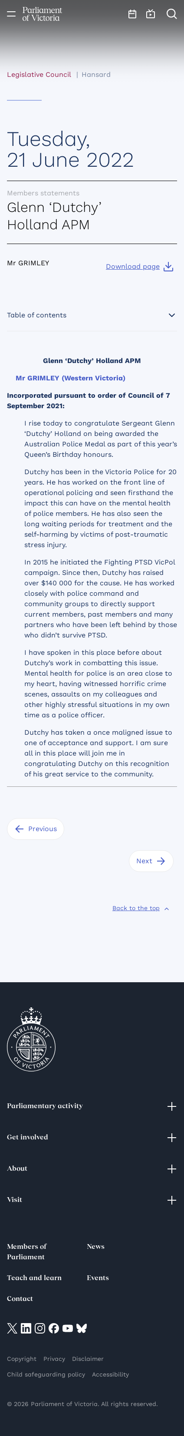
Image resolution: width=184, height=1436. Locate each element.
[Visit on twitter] (12, 1328)
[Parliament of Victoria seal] (31, 1039)
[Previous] (35, 829)
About (92, 1169)
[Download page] (140, 266)
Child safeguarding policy (46, 1374)
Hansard (96, 74)
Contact (20, 1299)
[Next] (151, 861)
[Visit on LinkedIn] (26, 1328)
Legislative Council (39, 74)
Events (98, 1278)
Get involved (92, 1137)
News (96, 1247)
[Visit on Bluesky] (81, 1328)
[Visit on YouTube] (67, 1328)
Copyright (21, 1358)
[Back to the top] (141, 908)
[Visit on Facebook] (54, 1328)
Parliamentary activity (92, 1106)
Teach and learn (34, 1278)
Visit (92, 1200)
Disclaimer (88, 1358)
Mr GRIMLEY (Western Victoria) (70, 378)
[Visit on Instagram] (40, 1328)
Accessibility (110, 1374)
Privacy (54, 1358)
